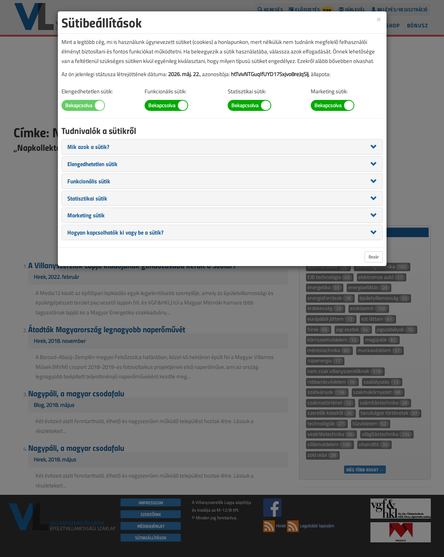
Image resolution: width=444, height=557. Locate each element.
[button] (88, 146)
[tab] (222, 146)
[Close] (378, 19)
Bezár (374, 257)
